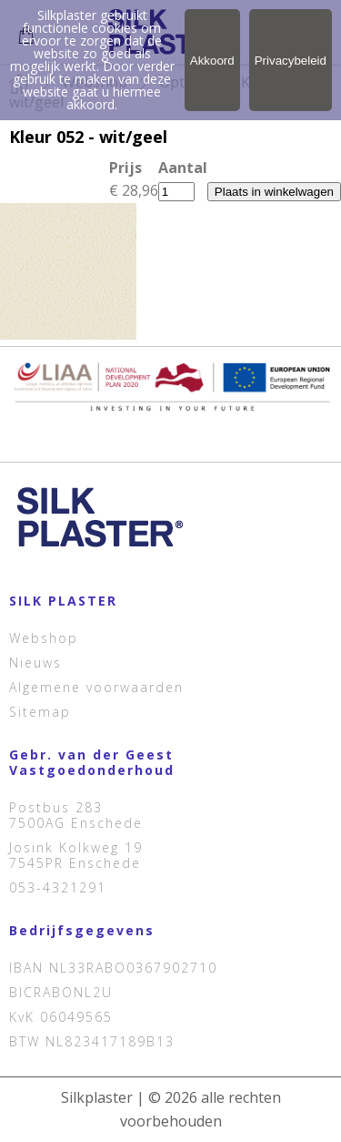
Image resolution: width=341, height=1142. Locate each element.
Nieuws (35, 662)
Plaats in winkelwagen (274, 192)
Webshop (43, 638)
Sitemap (40, 711)
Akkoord (212, 60)
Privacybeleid (290, 60)
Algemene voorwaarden (96, 687)
